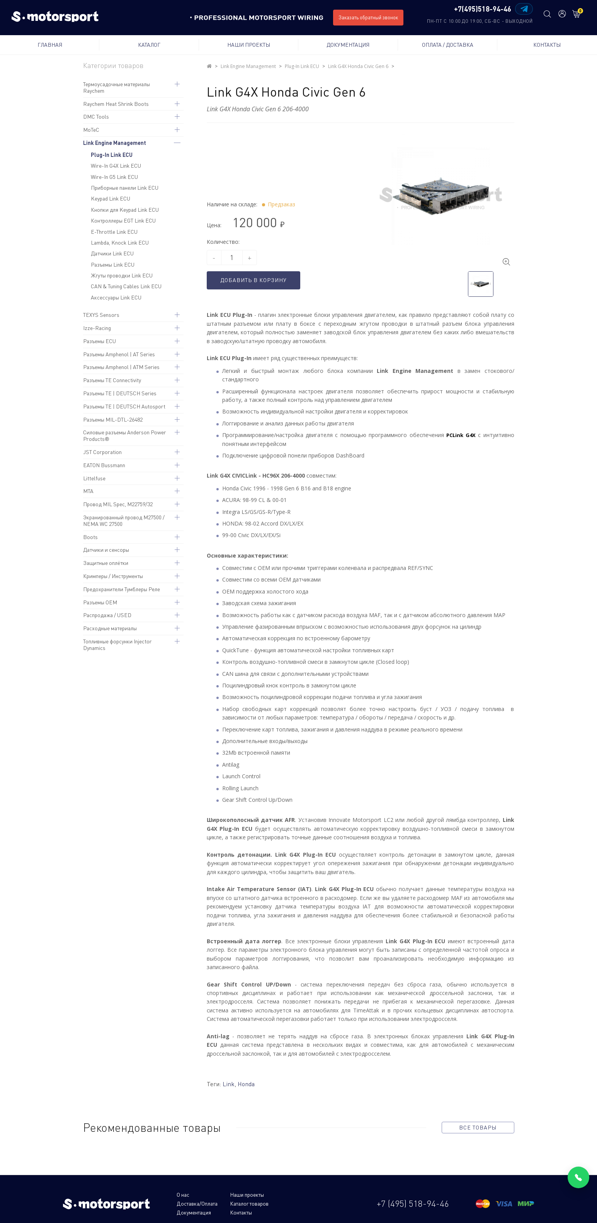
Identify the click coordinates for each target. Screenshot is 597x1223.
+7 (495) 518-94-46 (413, 1198)
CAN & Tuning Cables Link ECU (126, 286)
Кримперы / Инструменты (113, 576)
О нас (183, 1194)
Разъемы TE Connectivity (112, 380)
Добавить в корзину (257, 280)
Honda (246, 1084)
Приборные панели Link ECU (124, 187)
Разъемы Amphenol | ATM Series (121, 367)
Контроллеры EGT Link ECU (123, 220)
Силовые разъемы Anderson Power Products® (124, 435)
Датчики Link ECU (112, 253)
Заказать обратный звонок (368, 17)
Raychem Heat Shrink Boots (116, 103)
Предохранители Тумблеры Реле (121, 589)
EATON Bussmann (104, 465)
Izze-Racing (97, 328)
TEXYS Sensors (101, 314)
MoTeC (91, 129)
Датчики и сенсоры (106, 549)
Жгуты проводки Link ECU (122, 275)
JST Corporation (102, 452)
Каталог (149, 44)
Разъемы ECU (99, 341)
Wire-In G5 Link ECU (114, 176)
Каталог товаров (196, 1203)
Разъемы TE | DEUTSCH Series (119, 393)
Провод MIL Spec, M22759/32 (118, 504)
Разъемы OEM (100, 602)
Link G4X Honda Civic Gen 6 (356, 66)
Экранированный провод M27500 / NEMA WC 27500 (124, 520)
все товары (478, 1127)
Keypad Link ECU (110, 198)
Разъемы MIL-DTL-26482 (113, 419)
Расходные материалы (110, 628)
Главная (49, 44)
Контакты (547, 44)
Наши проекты (248, 44)
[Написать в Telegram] (523, 9)
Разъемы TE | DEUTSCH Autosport (124, 406)
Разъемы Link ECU (112, 264)
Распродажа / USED (107, 615)
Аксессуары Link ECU (116, 297)
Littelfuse (94, 478)
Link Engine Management (114, 142)
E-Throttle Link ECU (114, 231)
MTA (88, 491)
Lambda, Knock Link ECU (120, 242)
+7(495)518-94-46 (481, 9)
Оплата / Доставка (447, 44)
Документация (348, 44)
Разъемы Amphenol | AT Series (119, 354)
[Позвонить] (578, 1177)
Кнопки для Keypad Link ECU (125, 209)
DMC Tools (96, 116)
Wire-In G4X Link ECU (116, 165)
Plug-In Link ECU (112, 154)
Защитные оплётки (105, 563)
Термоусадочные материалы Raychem (116, 87)
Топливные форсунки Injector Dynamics (117, 644)
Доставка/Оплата (295, 1194)
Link (229, 1084)
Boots (90, 537)
